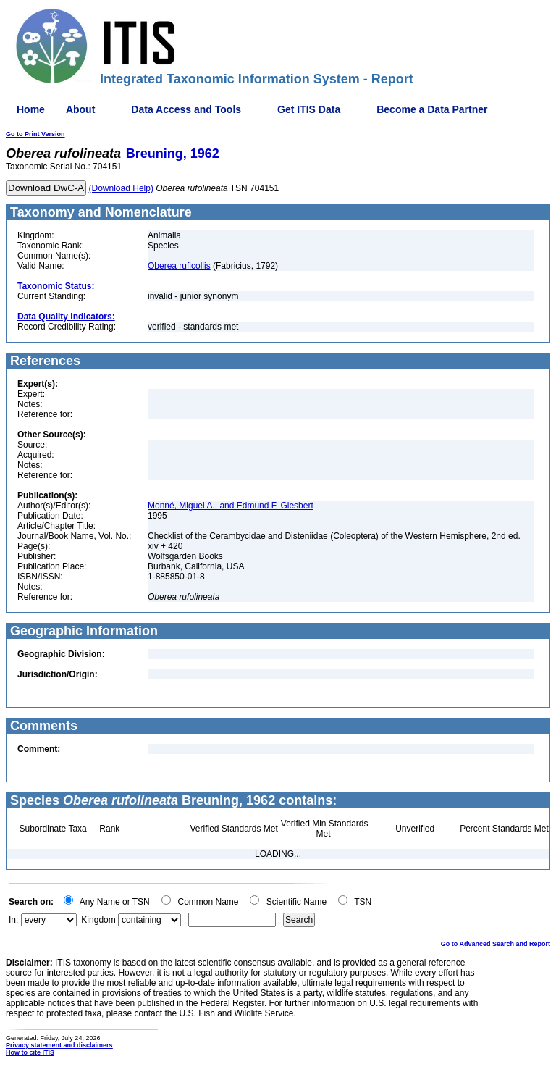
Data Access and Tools (186, 109)
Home (31, 109)
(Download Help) (121, 188)
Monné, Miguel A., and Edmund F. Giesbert (230, 506)
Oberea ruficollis (179, 266)
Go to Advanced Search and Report (495, 943)
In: (13, 920)
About (80, 109)
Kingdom (98, 920)
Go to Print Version (35, 134)
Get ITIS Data (308, 109)
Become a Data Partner (431, 109)
